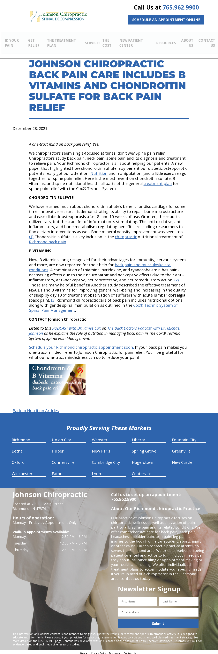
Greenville (181, 449)
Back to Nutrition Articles (36, 408)
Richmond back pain (47, 239)
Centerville (141, 471)
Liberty (138, 437)
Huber (58, 449)
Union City (61, 437)
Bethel (18, 449)
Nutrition (99, 171)
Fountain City (184, 437)
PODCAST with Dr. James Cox (76, 326)
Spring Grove (144, 449)
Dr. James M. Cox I (185, 639)
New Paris (101, 449)
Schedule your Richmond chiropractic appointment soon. (81, 345)
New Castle (182, 460)
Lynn (96, 471)
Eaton (57, 471)
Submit (158, 621)
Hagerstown (143, 460)
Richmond (21, 437)
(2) (176, 277)
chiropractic (126, 234)
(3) (53, 298)
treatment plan (158, 181)
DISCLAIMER (46, 639)
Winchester (22, 471)
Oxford (18, 460)
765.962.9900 (181, 7)
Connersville (63, 460)
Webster (100, 437)
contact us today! (134, 576)
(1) (31, 234)
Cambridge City (106, 460)
